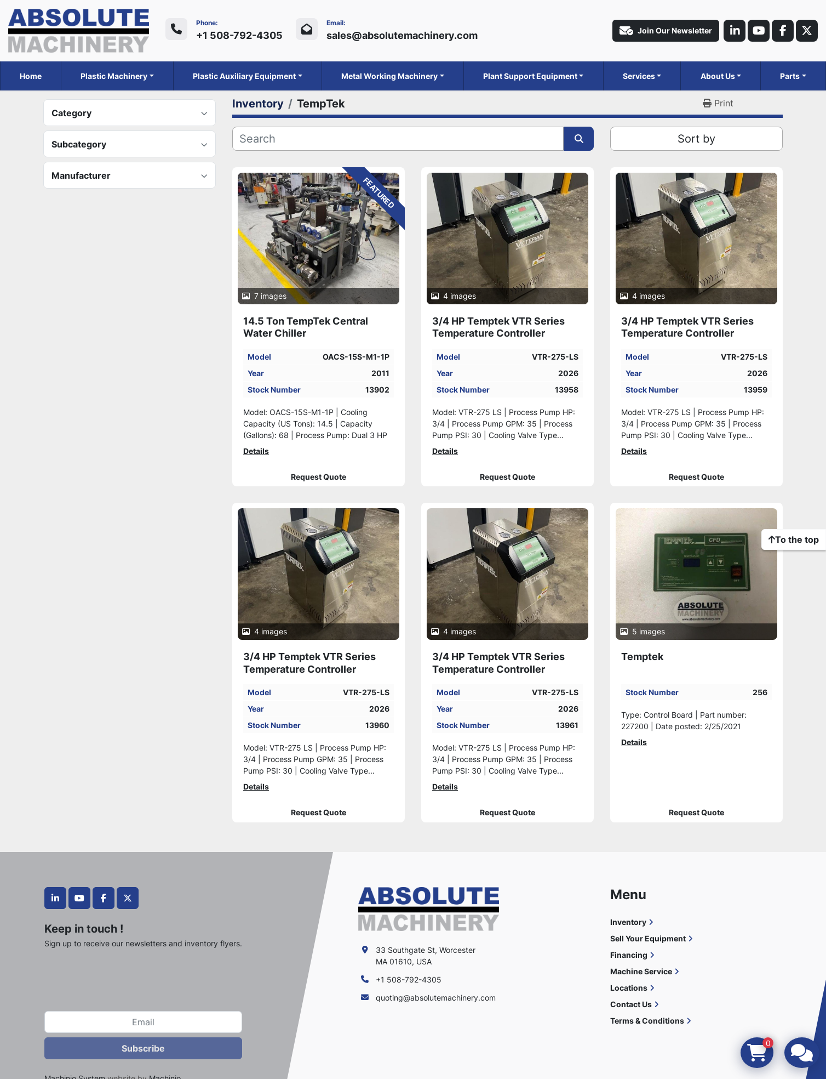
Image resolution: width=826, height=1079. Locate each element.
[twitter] (807, 31)
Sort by (696, 138)
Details (256, 451)
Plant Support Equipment (530, 76)
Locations (628, 987)
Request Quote (318, 477)
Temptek (642, 656)
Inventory (628, 922)
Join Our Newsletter (666, 30)
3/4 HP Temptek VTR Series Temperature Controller (498, 327)
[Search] (398, 139)
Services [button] (639, 76)
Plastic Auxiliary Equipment (244, 76)
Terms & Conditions (647, 1020)
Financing (628, 954)
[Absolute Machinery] (428, 908)
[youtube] (759, 31)
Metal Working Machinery (389, 76)
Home (31, 76)
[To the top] (793, 539)
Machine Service (641, 971)
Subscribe (143, 1048)
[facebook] (783, 31)
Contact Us (631, 1004)
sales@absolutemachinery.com (402, 35)
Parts (790, 76)
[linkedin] (734, 31)
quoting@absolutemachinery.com (436, 997)
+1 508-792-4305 (239, 35)
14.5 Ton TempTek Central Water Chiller (305, 327)
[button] (117, 75)
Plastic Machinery (114, 76)
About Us (718, 76)
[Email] (143, 1022)
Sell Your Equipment (648, 938)
